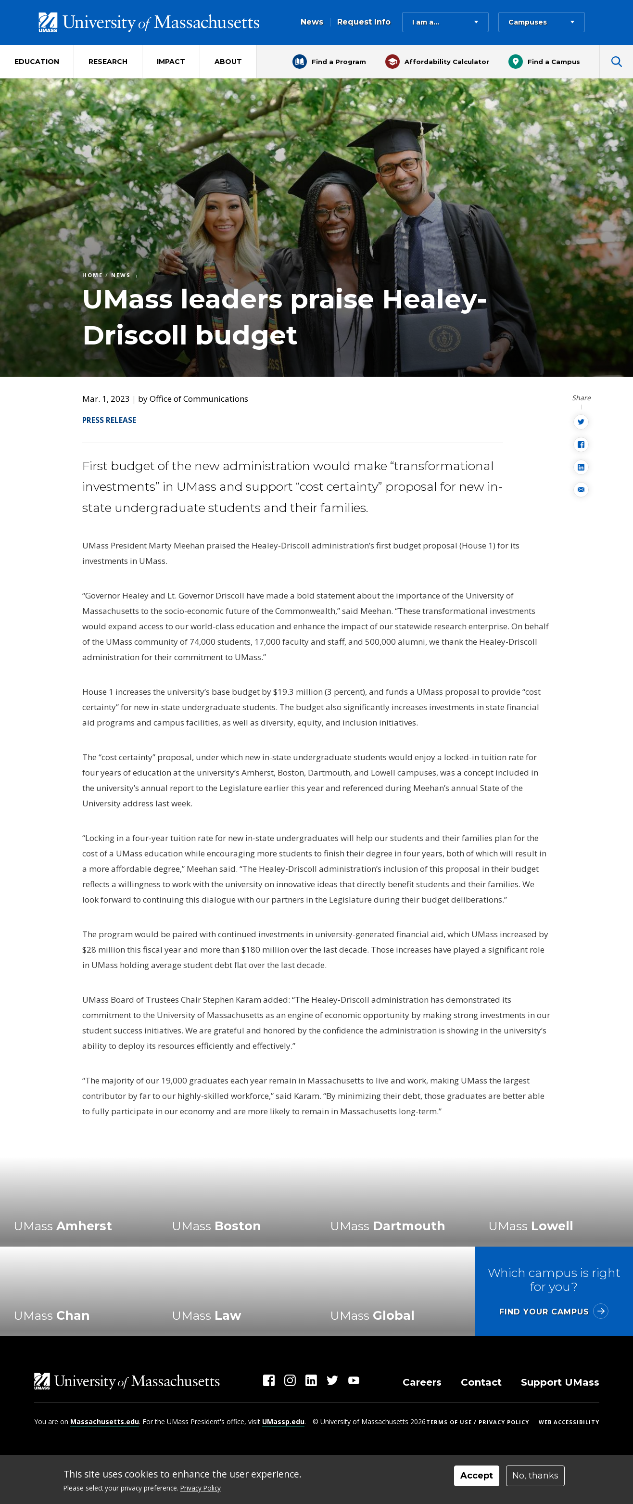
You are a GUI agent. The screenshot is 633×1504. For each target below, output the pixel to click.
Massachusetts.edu (104, 1421)
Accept (476, 1475)
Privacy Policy (200, 1487)
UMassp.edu (283, 1421)
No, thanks (535, 1475)
